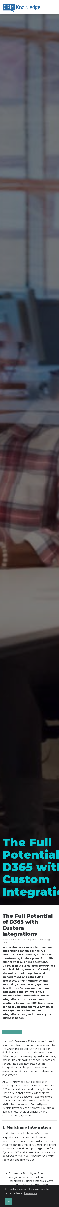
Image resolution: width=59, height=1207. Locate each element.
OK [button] (8, 1201)
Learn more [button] (30, 1193)
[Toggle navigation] (52, 7)
